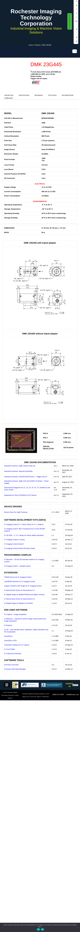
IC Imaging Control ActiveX (14, 544)
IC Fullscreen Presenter (12, 653)
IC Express (8, 625)
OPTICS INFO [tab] (52, 95)
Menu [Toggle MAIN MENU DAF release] (10, 51)
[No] (78, 927)
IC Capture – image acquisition (15, 614)
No (42, 929)
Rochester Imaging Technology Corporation (36, 17)
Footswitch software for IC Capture (16, 645)
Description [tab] (8, 95)
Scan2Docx (8, 636)
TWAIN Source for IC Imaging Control (17, 577)
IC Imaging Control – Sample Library (17, 566)
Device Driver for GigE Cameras (15, 512)
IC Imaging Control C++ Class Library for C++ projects (23, 524)
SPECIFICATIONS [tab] (24, 95)
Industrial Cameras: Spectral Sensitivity (18, 471)
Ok (38, 929)
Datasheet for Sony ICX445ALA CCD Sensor (20, 495)
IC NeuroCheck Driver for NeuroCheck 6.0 (19, 599)
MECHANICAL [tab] (39, 95)
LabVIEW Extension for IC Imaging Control (19, 581)
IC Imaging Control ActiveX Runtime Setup (19, 548)
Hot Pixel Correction (11, 665)
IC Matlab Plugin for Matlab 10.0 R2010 (18, 603)
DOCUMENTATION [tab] (67, 95)
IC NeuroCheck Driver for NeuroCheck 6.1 (19, 590)
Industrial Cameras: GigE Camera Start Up (19, 466)
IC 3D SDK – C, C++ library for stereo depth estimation (24, 535)
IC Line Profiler (9, 649)
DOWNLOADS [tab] (8, 98)
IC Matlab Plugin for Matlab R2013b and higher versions (24, 594)
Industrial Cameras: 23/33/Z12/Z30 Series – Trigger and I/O (25, 477)
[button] (69, 21)
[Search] (76, 51)
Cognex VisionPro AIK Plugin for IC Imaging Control (23, 586)
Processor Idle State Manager (15, 669)
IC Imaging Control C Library (14, 540)
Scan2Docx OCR (10, 640)
